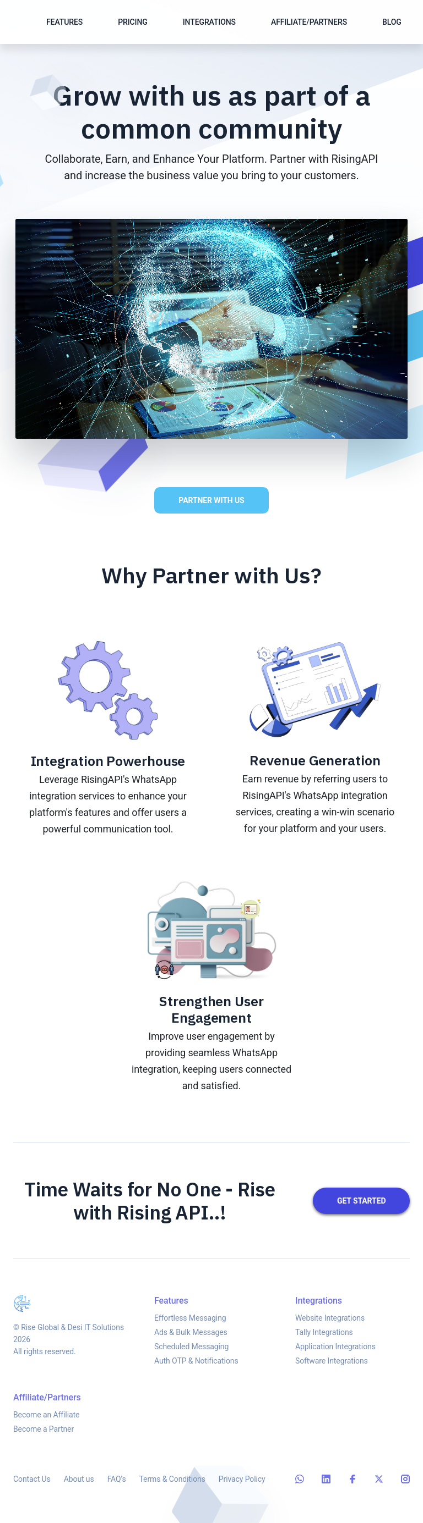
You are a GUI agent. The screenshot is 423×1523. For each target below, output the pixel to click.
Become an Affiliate (46, 1425)
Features (64, 22)
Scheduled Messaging (191, 1351)
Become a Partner (43, 1440)
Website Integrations (330, 1326)
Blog (392, 22)
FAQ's (116, 1481)
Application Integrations (335, 1355)
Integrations (209, 22)
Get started (363, 1200)
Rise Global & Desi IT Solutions (72, 1330)
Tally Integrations (324, 1341)
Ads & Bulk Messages (190, 1336)
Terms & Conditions (172, 1481)
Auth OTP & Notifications (196, 1365)
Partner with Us (209, 500)
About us (79, 1481)
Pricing (133, 22)
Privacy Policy (242, 1481)
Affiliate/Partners (309, 22)
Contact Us (32, 1481)
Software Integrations (331, 1369)
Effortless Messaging (190, 1322)
